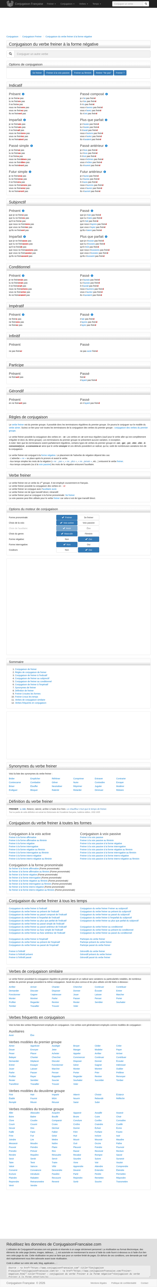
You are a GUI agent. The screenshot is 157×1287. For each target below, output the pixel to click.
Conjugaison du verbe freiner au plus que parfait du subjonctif (109, 920)
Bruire (76, 1116)
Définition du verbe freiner (31, 801)
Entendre (99, 1170)
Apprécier (35, 1046)
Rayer (33, 1076)
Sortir (75, 1181)
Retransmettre (37, 1181)
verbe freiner (18, 424)
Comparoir (57, 1120)
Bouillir (55, 1116)
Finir (11, 1094)
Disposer (56, 990)
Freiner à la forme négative (21, 843)
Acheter (55, 1053)
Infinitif (14, 336)
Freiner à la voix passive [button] (57, 73)
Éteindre (120, 1170)
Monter (12, 998)
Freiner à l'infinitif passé (20, 957)
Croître (76, 1124)
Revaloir (77, 1155)
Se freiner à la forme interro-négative (26, 887)
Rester (76, 1002)
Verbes (83, 4)
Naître (55, 1143)
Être (32, 1035)
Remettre (99, 1178)
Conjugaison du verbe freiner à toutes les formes (50, 823)
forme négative (48, 455)
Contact (144, 1283)
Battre (33, 1116)
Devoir (12, 1128)
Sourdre (77, 1158)
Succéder (99, 1080)
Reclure (120, 1151)
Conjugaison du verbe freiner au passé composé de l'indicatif (38, 914)
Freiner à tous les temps (26, 697)
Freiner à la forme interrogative (23, 846)
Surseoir (120, 1158)
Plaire (54, 1147)
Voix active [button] (67, 523)
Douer (12, 1049)
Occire (98, 1143)
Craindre (99, 1124)
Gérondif (16, 391)
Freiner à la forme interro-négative (25, 855)
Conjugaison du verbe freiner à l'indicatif (28, 908)
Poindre (98, 1147)
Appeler (77, 1053)
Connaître (121, 1120)
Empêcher (35, 778)
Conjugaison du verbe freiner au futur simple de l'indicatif (36, 930)
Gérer (76, 1065)
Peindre (34, 1147)
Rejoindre (77, 1178)
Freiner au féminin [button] (82, 73)
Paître (119, 1143)
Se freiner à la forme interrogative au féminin (30, 884)
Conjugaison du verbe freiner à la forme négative (53, 44)
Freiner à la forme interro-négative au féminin (30, 858)
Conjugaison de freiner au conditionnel (33, 681)
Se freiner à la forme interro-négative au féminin (31, 890)
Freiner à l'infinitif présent (21, 954)
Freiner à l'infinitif (17, 951)
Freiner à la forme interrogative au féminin (29, 852)
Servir (54, 1158)
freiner (120, 461)
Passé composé (92, 94)
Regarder (34, 1002)
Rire (54, 1151)
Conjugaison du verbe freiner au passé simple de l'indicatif (36, 923)
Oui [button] (88, 539)
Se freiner (70, 495)
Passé (84, 211)
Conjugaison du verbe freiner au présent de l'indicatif (34, 911)
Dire (32, 1128)
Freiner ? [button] (120, 73)
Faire (32, 1132)
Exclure (12, 1174)
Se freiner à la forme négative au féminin (28, 881)
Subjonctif (17, 202)
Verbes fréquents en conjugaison (30, 703)
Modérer (120, 786)
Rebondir (99, 1098)
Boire (11, 1116)
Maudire (120, 1139)
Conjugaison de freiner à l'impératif (31, 684)
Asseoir (119, 1113)
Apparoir (77, 1113)
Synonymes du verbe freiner (33, 766)
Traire (54, 1162)
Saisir (76, 1102)
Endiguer (13, 790)
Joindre (12, 1139)
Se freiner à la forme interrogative (25, 877)
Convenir (13, 1170)
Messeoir (13, 1143)
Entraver (99, 778)
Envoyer (34, 1049)
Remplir (12, 1102)
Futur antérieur (91, 172)
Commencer (79, 1057)
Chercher (77, 987)
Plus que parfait (91, 120)
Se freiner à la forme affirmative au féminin (29, 871)
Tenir (32, 1162)
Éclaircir (120, 1094)
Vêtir (54, 1166)
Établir (12, 1098)
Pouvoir (12, 1147)
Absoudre (35, 1113)
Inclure (98, 1135)
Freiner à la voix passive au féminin (97, 840)
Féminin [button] (88, 533)
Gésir (54, 1135)
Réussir (55, 1102)
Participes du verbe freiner (92, 939)
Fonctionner (14, 994)
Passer (76, 998)
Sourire (98, 1181)
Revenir (55, 1181)
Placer (33, 1053)
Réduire (120, 790)
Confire (98, 1120)
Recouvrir (56, 1178)
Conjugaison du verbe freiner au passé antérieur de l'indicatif (38, 927)
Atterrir (76, 1094)
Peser (12, 1053)
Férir (75, 1132)
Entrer (119, 990)
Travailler (34, 1006)
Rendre (12, 1155)
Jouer (76, 994)
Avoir (11, 1035)
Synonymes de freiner (25, 687)
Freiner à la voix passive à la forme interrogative (103, 846)
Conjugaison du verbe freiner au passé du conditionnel (106, 933)
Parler (54, 998)
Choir (118, 1116)
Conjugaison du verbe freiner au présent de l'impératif (34, 942)
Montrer (34, 998)
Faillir (11, 1132)
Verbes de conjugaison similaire (30, 700)
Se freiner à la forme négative (23, 874)
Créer (119, 1046)
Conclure (77, 1120)
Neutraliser (57, 786)
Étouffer (34, 786)
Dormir (76, 1128)
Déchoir (55, 1128)
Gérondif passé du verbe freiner (95, 957)
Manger (76, 1049)
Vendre (33, 1185)
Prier (97, 1072)
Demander (14, 990)
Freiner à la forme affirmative (22, 837)
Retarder (77, 790)
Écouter (98, 990)
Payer (119, 1049)
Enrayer (120, 782)
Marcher (120, 994)
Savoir (119, 1155)
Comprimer (78, 778)
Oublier (119, 1069)
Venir (11, 1185)
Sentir (33, 1158)
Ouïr (75, 1143)
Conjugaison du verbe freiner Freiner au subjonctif (104, 908)
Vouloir (119, 1162)
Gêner (55, 782)
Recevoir (99, 1151)
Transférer (14, 1084)
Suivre (98, 1158)
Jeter (54, 1049)
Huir (75, 1135)
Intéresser (56, 994)
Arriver (33, 987)
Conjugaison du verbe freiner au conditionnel (101, 927)
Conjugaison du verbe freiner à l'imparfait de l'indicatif (34, 917)
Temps (97, 4)
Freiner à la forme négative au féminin (27, 849)
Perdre (98, 1174)
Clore (11, 1120)
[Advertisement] (78, 20)
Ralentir (55, 790)
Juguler (98, 786)
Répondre (121, 1178)
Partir (75, 1174)
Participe (16, 365)
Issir (118, 1135)
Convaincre (35, 1170)
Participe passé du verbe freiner (95, 945)
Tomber (12, 1006)
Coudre (33, 1120)
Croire (55, 1124)
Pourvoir (120, 1147)
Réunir (33, 1102)
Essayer (34, 1065)
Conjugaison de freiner (26, 669)
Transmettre (122, 1181)
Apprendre (78, 1166)
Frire (11, 1135)
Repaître (34, 1155)
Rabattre (34, 1178)
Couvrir (33, 1124)
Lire (32, 1139)
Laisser (98, 994)
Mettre (55, 1139)
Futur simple (18, 172)
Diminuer (99, 790)
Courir (12, 1124)
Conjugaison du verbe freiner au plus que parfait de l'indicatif (37, 920)
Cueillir (119, 1124)
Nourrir (76, 1098)
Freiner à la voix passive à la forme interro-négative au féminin (109, 858)
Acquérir (56, 1113)
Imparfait (15, 120)
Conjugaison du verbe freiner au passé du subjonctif (105, 914)
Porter (119, 998)
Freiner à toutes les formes (28, 693)
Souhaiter (120, 1002)
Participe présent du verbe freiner (96, 942)
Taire (11, 1162)
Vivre (75, 1162)
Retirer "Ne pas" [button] (103, 73)
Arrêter (12, 987)
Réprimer (77, 786)
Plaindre (13, 1178)
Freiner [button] (67, 517)
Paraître (55, 1174)
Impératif (16, 306)
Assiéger (56, 1046)
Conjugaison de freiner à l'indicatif (31, 675)
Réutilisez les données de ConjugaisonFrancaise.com (53, 1244)
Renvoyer (120, 1076)
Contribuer (121, 987)
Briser (12, 786)
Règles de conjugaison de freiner (30, 672)
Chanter (55, 987)
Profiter (12, 1002)
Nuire (75, 782)
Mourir (76, 1139)
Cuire (97, 1116)
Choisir (98, 1094)
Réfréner (56, 778)
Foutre (119, 1132)
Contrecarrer (15, 782)
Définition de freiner (24, 690)
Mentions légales (99, 1283)
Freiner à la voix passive (91, 837)
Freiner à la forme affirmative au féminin (28, 840)
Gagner (34, 994)
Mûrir (54, 1098)
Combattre (35, 782)
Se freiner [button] (37, 73)
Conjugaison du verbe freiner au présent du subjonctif (105, 911)
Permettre (121, 1174)
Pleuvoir (77, 1147)
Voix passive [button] (89, 523)
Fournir (33, 1098)
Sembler (99, 1002)
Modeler (99, 1049)
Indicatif (15, 85)
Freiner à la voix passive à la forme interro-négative (104, 855)
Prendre (13, 1151)
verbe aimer (14, 427)
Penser (98, 998)
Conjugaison (67, 4)
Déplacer (34, 1061)
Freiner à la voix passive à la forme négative (101, 843)
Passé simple (19, 146)
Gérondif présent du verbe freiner (96, 954)
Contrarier (121, 778)
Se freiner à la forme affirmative (24, 868)
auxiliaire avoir (49, 489)
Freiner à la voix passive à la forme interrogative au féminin (108, 852)
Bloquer (34, 790)
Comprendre (122, 1166)
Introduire (34, 1174)
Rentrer (55, 1002)
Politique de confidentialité (123, 1283)
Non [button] (67, 539)
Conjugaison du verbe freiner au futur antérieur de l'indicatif (37, 933)
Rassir (76, 1151)
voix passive (45, 464)
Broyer (76, 1046)
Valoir (11, 1166)
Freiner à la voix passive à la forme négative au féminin (106, 849)
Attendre (99, 1166)
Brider (12, 778)
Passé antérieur (92, 146)
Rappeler (56, 1076)
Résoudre (56, 1155)
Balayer (12, 1057)
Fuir (32, 1135)
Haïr (32, 1094)
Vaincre (33, 1166)
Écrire (119, 1128)
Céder (98, 1046)
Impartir (55, 1094)
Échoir (98, 1128)
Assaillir (98, 1113)
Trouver (55, 1006)
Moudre (34, 1143)
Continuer (99, 987)
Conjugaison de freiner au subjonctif (32, 678)
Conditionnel (19, 267)
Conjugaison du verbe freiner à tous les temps (48, 901)
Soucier (55, 1080)
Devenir (77, 1170)
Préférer (120, 1072)
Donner (76, 990)
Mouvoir (98, 1139)
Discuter (34, 990)
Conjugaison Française (29, 3)
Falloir (55, 1132)
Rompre (98, 1155)
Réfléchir (120, 1098)
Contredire (100, 782)
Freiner (51, 4)
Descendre (57, 1170)
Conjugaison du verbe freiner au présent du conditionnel (106, 930)
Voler (75, 1006)
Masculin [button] (67, 533)
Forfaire (98, 1132)
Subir (97, 1102)
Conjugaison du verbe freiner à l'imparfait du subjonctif (106, 917)
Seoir (11, 1158)
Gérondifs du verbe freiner (92, 951)
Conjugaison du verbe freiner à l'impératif (28, 939)
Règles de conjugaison (28, 417)
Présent (15, 94)
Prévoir (33, 1151)
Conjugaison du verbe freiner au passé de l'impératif (33, 945)
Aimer (12, 1046)
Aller (11, 1113)
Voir (96, 1162)
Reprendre (14, 1181)
